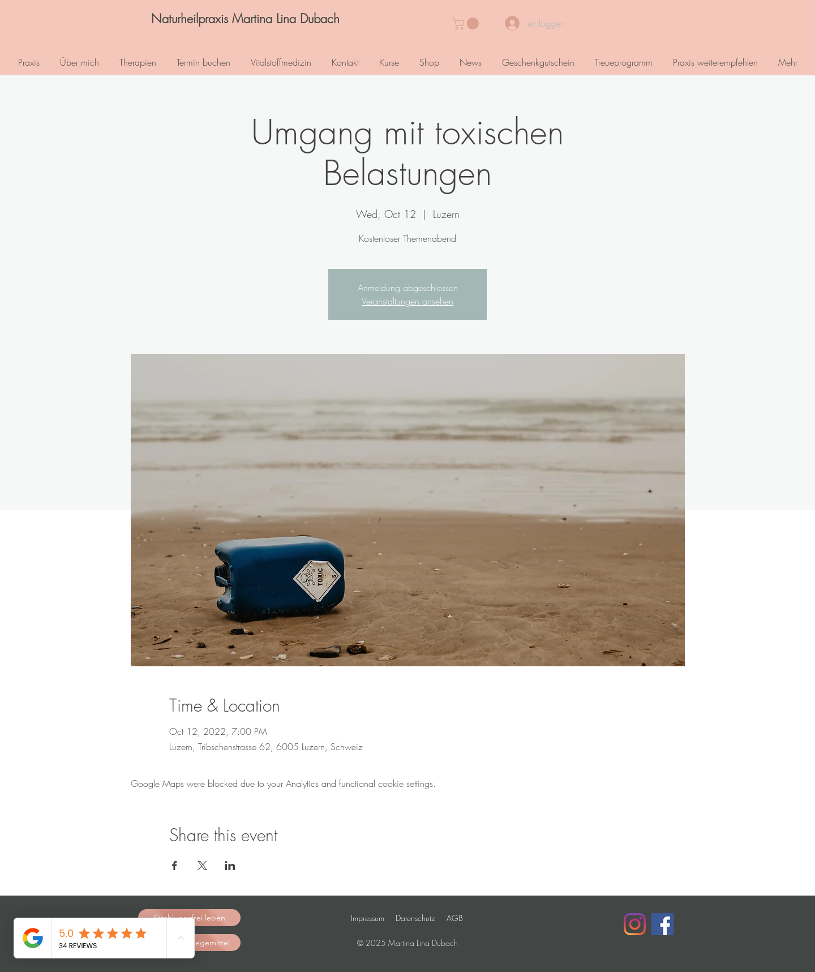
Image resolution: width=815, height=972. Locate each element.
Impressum (367, 918)
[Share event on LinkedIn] (230, 865)
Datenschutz (415, 918)
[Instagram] (635, 924)
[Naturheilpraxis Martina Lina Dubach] (245, 18)
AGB (455, 918)
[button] (467, 23)
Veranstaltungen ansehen (407, 301)
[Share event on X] (202, 865)
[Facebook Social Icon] (662, 924)
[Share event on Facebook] (174, 865)
